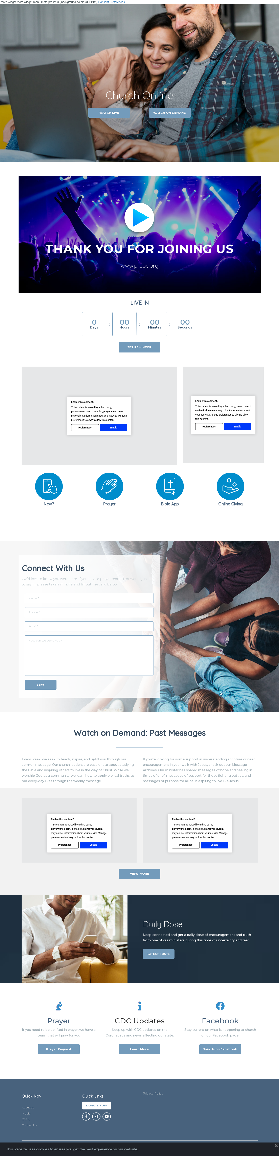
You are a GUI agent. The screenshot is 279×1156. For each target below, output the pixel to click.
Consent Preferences (111, 2)
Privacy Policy (154, 1094)
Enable (113, 427)
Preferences (84, 427)
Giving (26, 1119)
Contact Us (29, 1125)
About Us (28, 1107)
